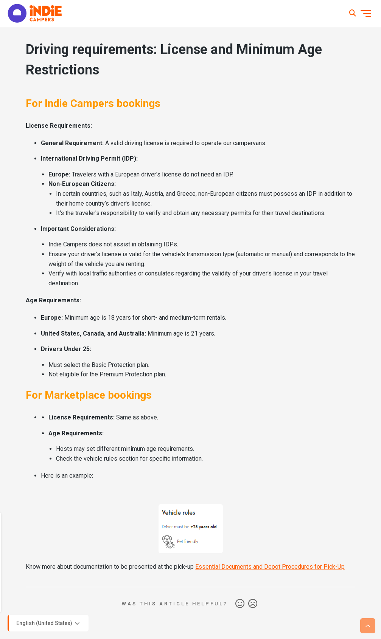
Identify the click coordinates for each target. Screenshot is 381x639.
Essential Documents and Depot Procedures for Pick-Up (270, 566)
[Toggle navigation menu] (365, 14)
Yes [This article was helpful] (239, 604)
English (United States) (48, 623)
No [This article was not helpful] (252, 604)
